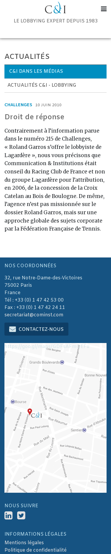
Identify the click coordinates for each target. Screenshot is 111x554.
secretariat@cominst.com (33, 315)
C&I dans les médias (36, 71)
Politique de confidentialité (35, 550)
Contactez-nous (41, 329)
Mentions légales (24, 543)
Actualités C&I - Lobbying (41, 85)
